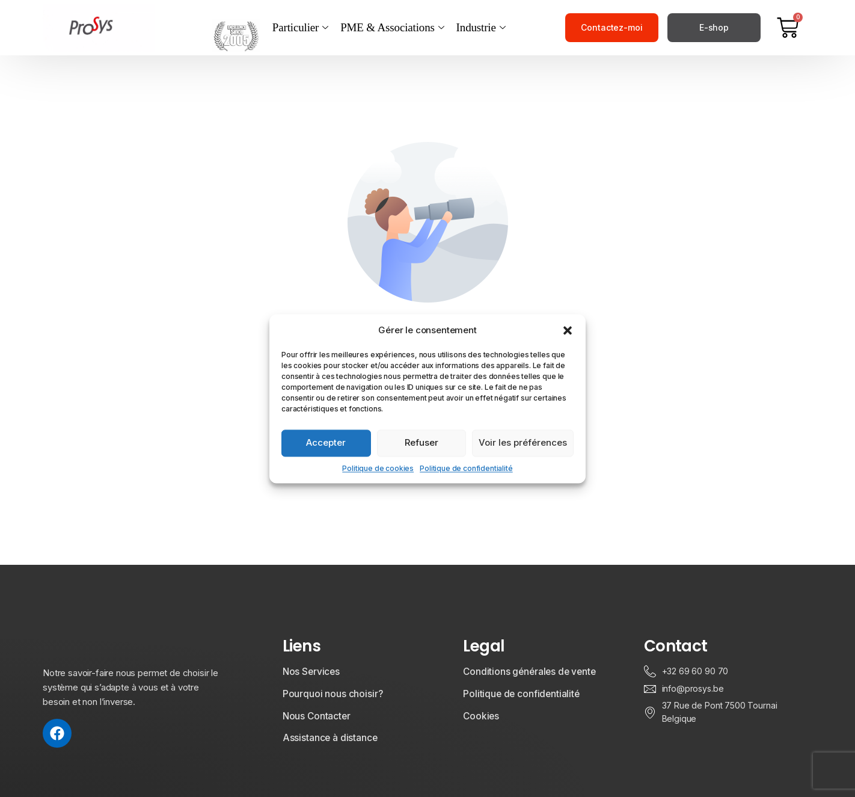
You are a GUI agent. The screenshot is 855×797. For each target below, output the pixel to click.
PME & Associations (392, 28)
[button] (568, 330)
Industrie (481, 28)
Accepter (326, 442)
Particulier (300, 28)
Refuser (421, 442)
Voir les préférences (523, 442)
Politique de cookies (378, 468)
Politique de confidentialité (466, 468)
